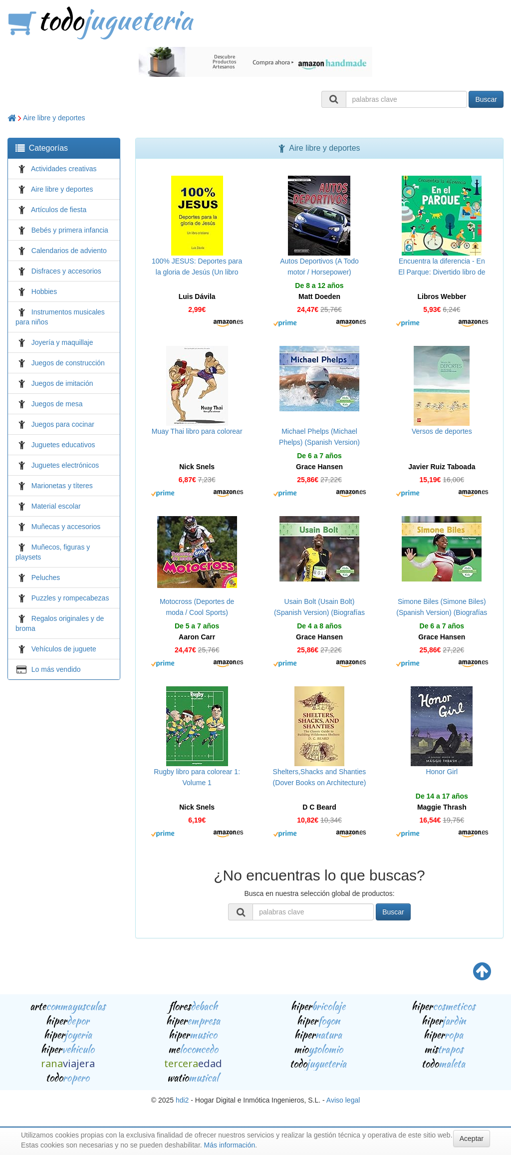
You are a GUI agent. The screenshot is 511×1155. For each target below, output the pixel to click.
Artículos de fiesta (58, 210)
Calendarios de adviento (69, 251)
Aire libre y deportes (54, 118)
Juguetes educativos (63, 445)
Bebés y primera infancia (69, 230)
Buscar (486, 99)
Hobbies (44, 291)
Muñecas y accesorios (66, 527)
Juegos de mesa (57, 404)
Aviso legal (343, 1100)
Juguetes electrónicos (65, 465)
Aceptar (472, 1139)
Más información (230, 1145)
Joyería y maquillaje (62, 342)
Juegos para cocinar (62, 424)
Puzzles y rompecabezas (70, 598)
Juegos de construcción (68, 363)
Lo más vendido (56, 669)
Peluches (45, 577)
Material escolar (56, 506)
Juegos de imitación (62, 383)
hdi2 (182, 1100)
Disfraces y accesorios (66, 271)
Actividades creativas (64, 169)
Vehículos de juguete (63, 649)
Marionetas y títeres (62, 486)
